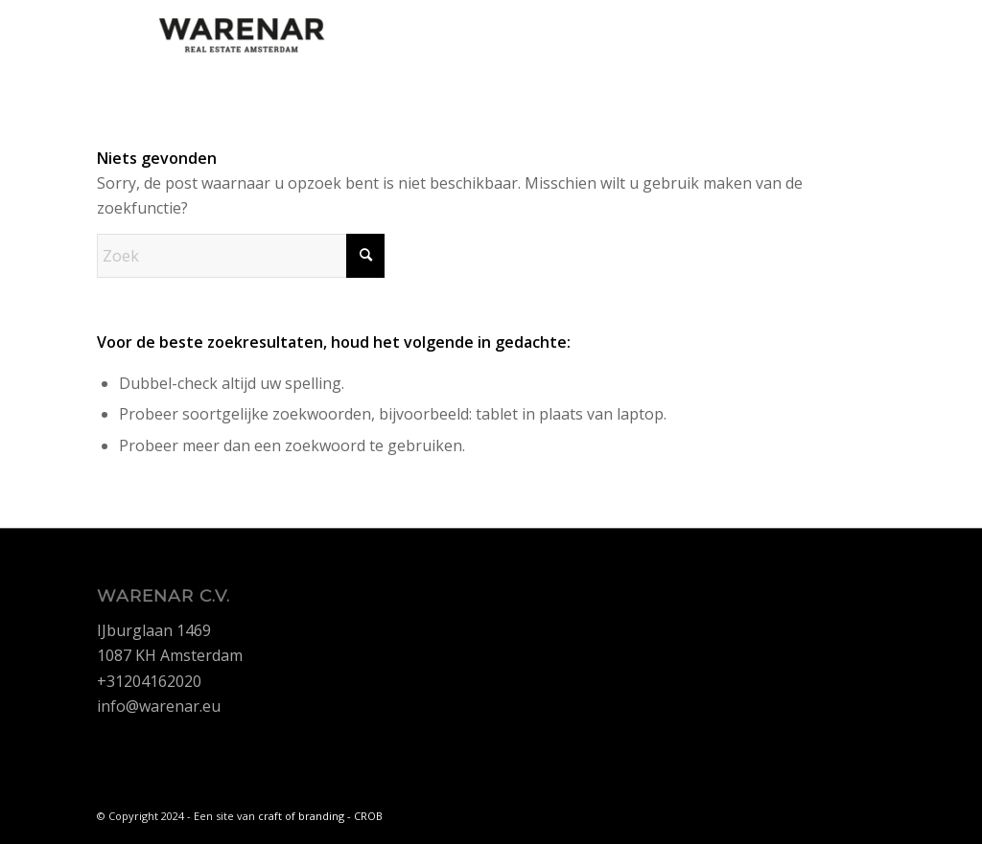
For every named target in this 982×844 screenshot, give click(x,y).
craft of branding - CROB (320, 816)
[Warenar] (241, 43)
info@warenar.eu (159, 706)
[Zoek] (241, 256)
